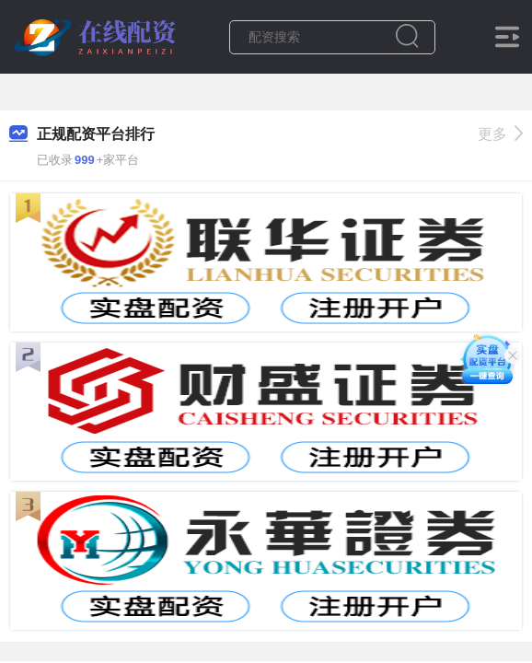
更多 (500, 134)
